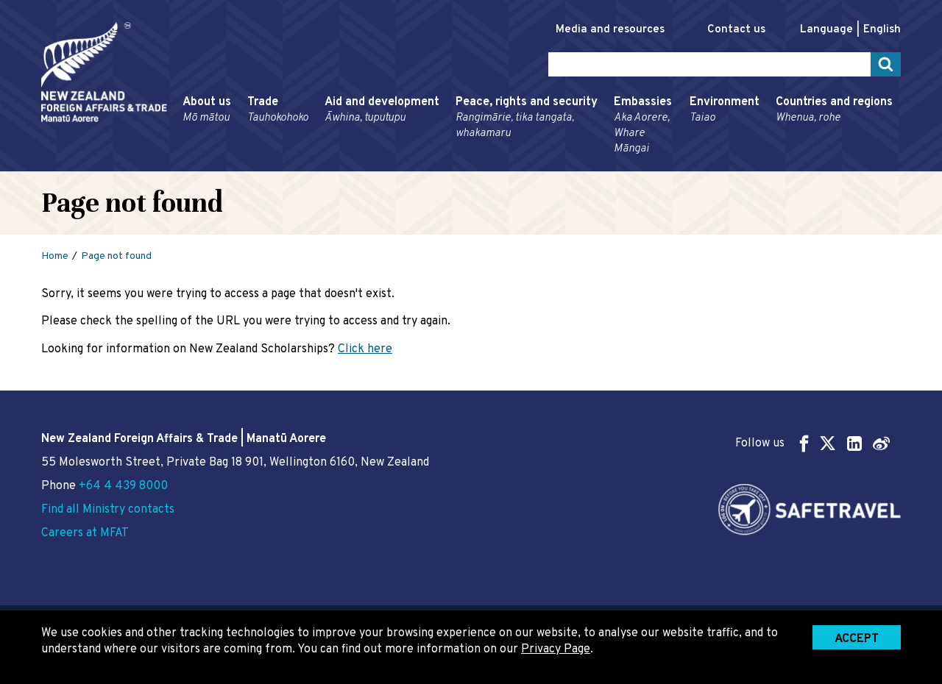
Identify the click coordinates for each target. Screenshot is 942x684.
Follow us (812, 443)
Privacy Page (555, 649)
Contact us (736, 30)
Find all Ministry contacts (107, 509)
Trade (277, 110)
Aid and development (382, 110)
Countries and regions (834, 110)
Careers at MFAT (85, 533)
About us (207, 110)
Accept (857, 639)
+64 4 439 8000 (123, 486)
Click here (365, 349)
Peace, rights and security (527, 118)
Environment (724, 110)
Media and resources (610, 30)
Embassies (643, 126)
